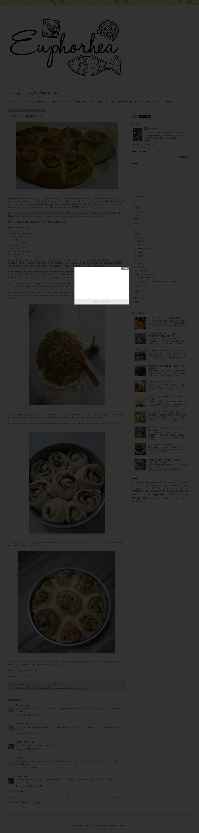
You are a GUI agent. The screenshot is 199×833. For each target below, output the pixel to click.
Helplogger (105, 302)
